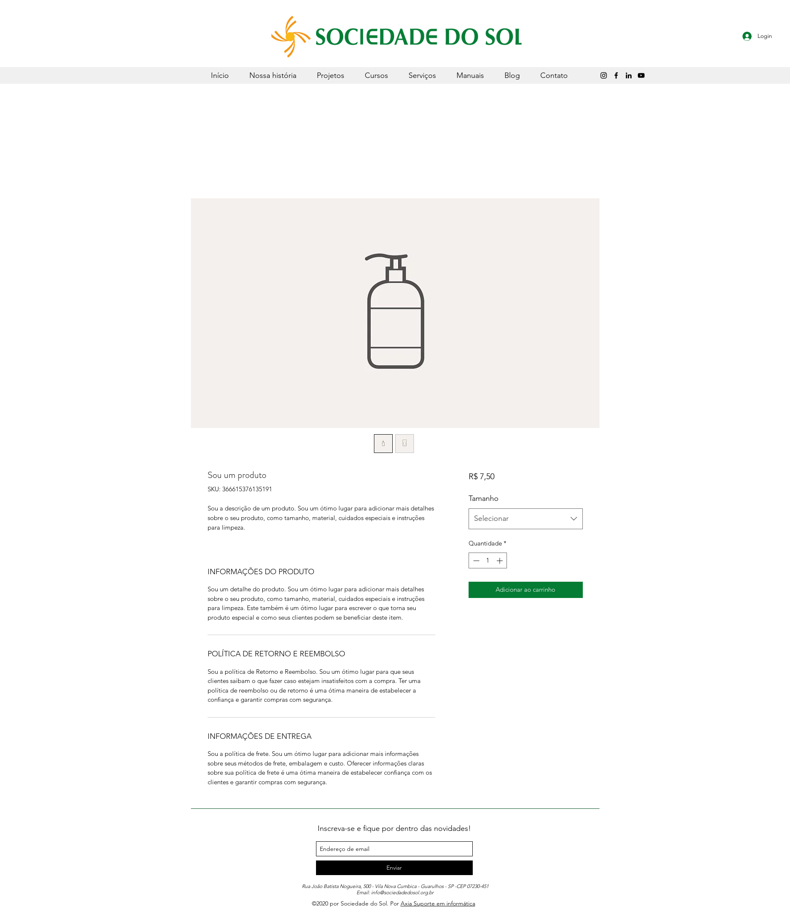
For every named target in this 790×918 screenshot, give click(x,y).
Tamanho (484, 498)
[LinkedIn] (628, 75)
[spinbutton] (488, 560)
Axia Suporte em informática (438, 903)
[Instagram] (603, 75)
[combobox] (525, 518)
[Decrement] (475, 560)
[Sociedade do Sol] (641, 75)
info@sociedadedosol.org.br (402, 892)
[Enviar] (394, 867)
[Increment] (500, 560)
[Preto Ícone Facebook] (616, 75)
